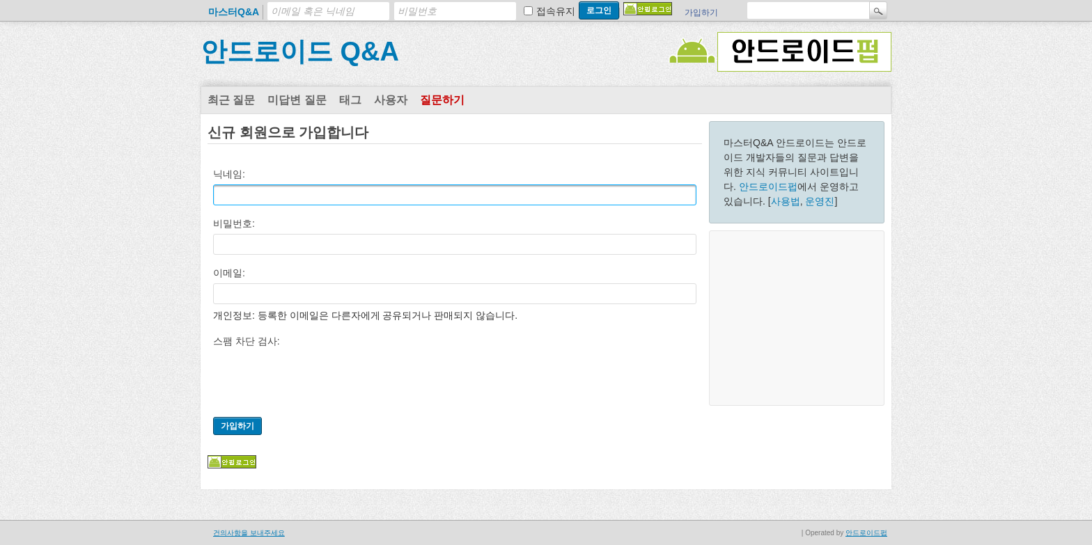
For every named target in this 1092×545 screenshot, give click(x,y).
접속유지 (555, 11)
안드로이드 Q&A (300, 51)
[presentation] (319, 379)
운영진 (819, 201)
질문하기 (442, 100)
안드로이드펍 (768, 186)
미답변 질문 (296, 100)
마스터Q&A (233, 11)
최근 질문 (231, 100)
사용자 (390, 100)
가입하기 (701, 12)
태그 (350, 100)
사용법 (785, 201)
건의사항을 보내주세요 (249, 533)
